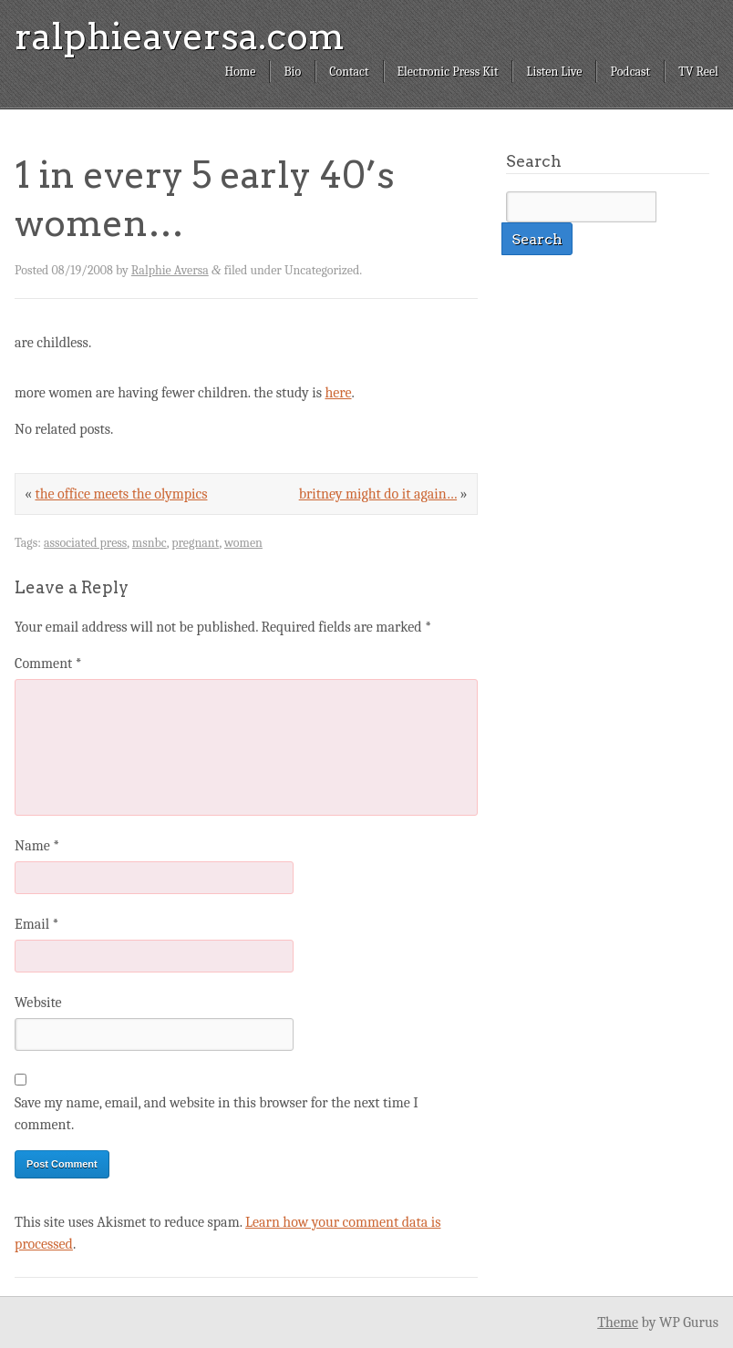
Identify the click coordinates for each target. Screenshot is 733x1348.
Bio (292, 71)
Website (38, 1002)
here (338, 393)
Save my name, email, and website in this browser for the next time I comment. (216, 1114)
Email (36, 924)
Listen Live (554, 71)
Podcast (630, 71)
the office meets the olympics (121, 494)
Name (37, 846)
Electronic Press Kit (448, 71)
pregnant (195, 543)
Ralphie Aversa (170, 270)
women (243, 543)
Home (239, 71)
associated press (85, 543)
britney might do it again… (378, 494)
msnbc (149, 543)
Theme (617, 1322)
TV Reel (698, 71)
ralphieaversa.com (180, 36)
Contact (348, 71)
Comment (48, 663)
